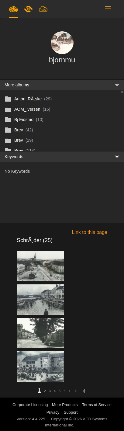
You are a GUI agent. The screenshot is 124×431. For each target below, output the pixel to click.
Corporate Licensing (30, 404)
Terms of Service (97, 404)
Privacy (53, 412)
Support (71, 412)
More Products (65, 404)
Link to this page (89, 232)
